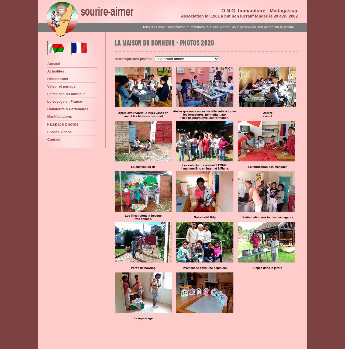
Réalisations (57, 79)
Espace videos (59, 132)
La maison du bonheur (66, 94)
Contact (53, 139)
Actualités (55, 71)
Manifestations (59, 117)
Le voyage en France (64, 101)
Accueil (53, 64)
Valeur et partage (61, 86)
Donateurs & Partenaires (67, 109)
